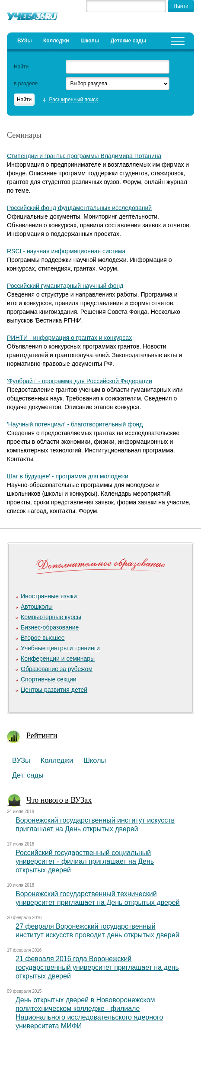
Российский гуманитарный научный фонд (65, 285)
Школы (89, 41)
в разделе (26, 84)
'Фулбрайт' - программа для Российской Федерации (79, 381)
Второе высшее (42, 637)
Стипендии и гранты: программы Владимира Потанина (84, 155)
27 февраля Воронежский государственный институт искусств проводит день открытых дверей (97, 931)
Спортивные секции (49, 679)
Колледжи (56, 41)
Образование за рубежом (57, 668)
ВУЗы (24, 41)
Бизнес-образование (50, 627)
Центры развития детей (54, 689)
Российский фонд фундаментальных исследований (79, 207)
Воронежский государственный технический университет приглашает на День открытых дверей (98, 898)
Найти (21, 67)
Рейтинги (41, 735)
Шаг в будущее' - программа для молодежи (67, 476)
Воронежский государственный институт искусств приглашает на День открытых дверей (95, 825)
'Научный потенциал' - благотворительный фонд (75, 424)
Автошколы (37, 606)
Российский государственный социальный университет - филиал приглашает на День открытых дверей (85, 861)
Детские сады (128, 41)
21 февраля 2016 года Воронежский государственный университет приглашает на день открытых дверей (97, 967)
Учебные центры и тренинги (60, 648)
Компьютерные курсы (51, 616)
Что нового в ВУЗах (59, 800)
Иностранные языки (49, 596)
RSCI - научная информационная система (66, 251)
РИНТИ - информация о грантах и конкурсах (69, 337)
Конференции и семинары (58, 658)
